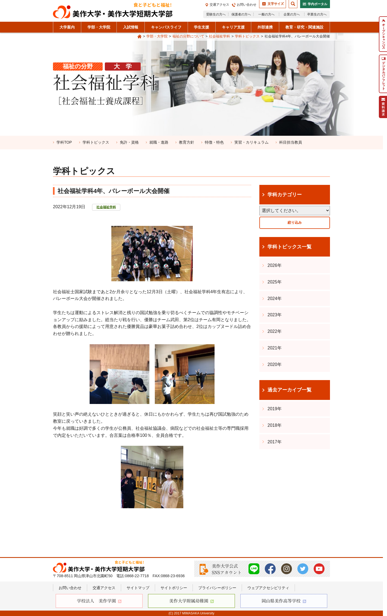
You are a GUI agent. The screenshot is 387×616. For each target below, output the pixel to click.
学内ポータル (317, 4)
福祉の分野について (188, 36)
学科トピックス (247, 36)
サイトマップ (138, 588)
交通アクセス (219, 5)
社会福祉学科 (219, 36)
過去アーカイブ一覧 (290, 390)
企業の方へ (292, 14)
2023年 (275, 314)
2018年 (275, 425)
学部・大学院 (157, 36)
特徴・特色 (214, 142)
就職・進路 (158, 142)
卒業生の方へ (317, 14)
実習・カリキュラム (251, 142)
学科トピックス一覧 (290, 246)
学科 (64, 142)
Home (139, 36)
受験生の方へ (216, 14)
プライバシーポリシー (217, 588)
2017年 (275, 442)
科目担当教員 (290, 142)
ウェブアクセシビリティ (268, 588)
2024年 (275, 298)
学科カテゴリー (285, 194)
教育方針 (186, 142)
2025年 (275, 282)
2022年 (275, 331)
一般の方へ (266, 14)
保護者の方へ (241, 14)
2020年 (275, 364)
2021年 (275, 348)
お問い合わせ (246, 5)
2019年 (275, 408)
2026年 (275, 265)
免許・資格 (129, 142)
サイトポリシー (174, 588)
